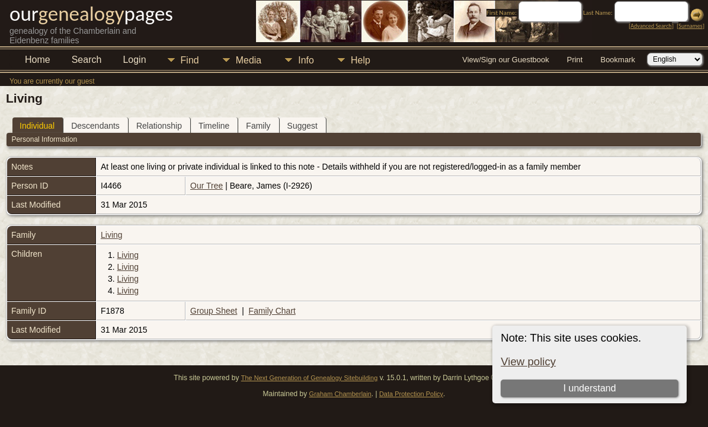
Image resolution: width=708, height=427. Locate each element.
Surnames (690, 26)
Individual (37, 125)
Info (306, 60)
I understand (589, 388)
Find (190, 60)
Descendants (95, 125)
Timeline (213, 125)
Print (575, 59)
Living (112, 235)
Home (37, 60)
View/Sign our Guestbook (505, 59)
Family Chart (272, 311)
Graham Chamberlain (340, 393)
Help (360, 60)
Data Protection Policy (411, 393)
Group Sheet (213, 311)
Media (249, 60)
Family (258, 125)
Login (134, 60)
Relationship (159, 125)
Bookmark (617, 59)
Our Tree (206, 185)
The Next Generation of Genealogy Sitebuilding (309, 377)
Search (87, 60)
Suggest (302, 125)
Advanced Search (650, 26)
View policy (528, 361)
